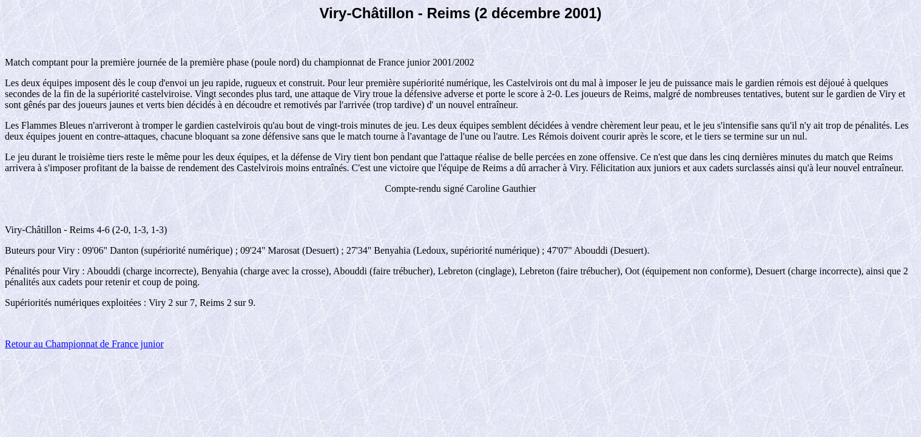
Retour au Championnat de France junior (84, 344)
